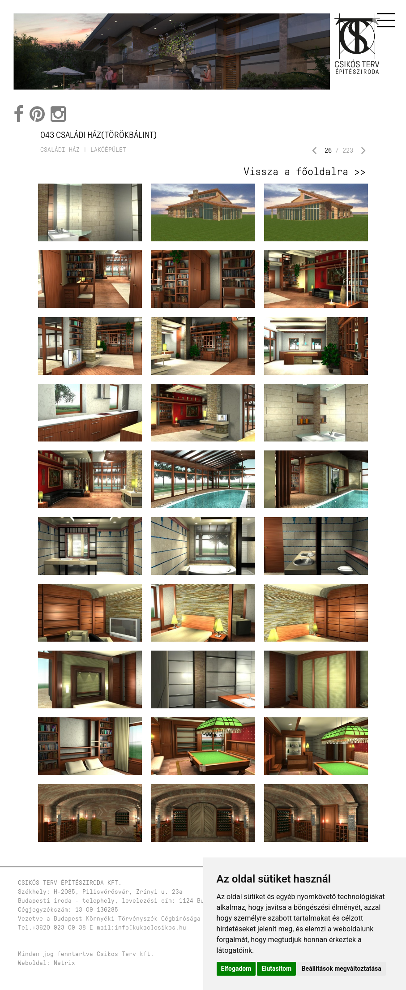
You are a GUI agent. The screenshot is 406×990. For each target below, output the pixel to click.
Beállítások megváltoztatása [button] (341, 968)
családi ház (60, 149)
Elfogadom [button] (236, 968)
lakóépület (108, 149)
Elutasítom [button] (276, 968)
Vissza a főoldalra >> (305, 171)
